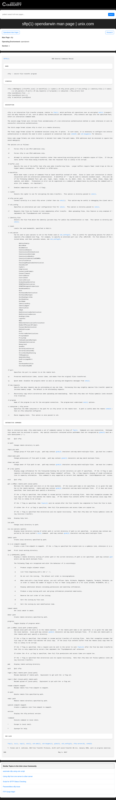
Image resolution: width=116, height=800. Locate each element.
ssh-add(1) (37, 743)
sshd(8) (74, 134)
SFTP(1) (6, 59)
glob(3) (102, 432)
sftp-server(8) (79, 743)
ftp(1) (55, 112)
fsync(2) (44, 503)
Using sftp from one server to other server (18, 776)
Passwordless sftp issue (11, 786)
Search (111, 14)
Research (110, 32)
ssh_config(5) (65, 235)
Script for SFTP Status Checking (14, 781)
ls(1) (39, 533)
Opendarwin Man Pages (10, 32)
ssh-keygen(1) (86, 134)
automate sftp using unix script (14, 771)
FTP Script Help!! (9, 792)
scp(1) (22, 743)
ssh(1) (100, 112)
